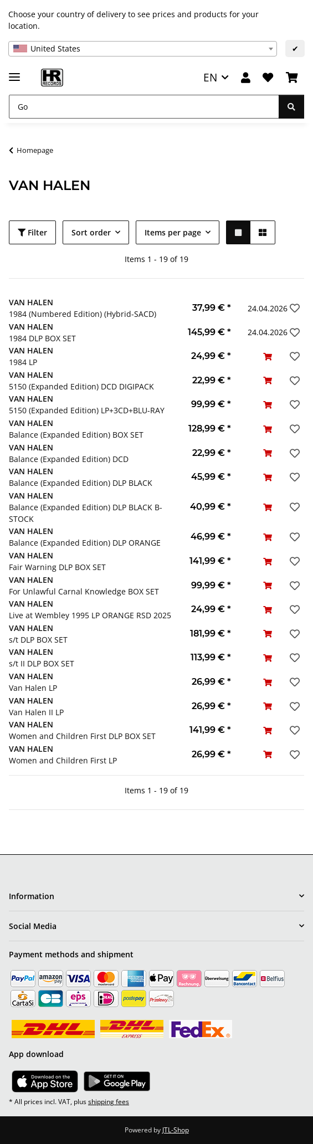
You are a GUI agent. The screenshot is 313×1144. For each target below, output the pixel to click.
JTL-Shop (175, 1130)
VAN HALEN (31, 302)
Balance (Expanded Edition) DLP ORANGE (85, 542)
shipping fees (108, 1101)
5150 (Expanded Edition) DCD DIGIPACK (81, 386)
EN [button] (210, 77)
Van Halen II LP (36, 712)
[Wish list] (267, 77)
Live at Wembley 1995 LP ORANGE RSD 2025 (90, 615)
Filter (32, 232)
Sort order (91, 232)
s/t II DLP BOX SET (41, 663)
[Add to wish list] (293, 308)
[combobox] (142, 49)
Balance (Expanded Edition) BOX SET (76, 434)
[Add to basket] (267, 356)
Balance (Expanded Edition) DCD (69, 459)
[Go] (144, 107)
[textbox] (142, 49)
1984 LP (23, 362)
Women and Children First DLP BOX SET (82, 736)
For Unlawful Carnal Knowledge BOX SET (84, 591)
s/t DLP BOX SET (38, 639)
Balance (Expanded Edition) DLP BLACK (80, 483)
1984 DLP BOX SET (42, 338)
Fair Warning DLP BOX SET (57, 567)
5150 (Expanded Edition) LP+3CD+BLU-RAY (87, 410)
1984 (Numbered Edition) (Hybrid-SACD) (82, 314)
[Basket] (292, 77)
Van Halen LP (33, 688)
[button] (245, 77)
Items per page (173, 232)
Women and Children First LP (63, 760)
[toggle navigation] (14, 72)
